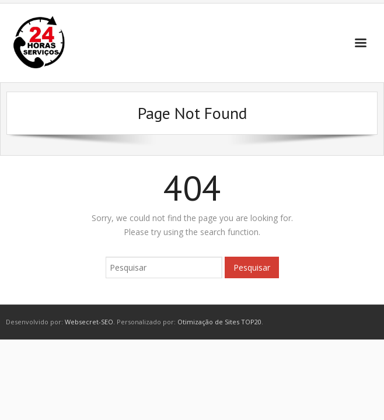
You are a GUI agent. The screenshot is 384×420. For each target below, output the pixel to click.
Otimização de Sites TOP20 (219, 321)
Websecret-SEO (89, 321)
